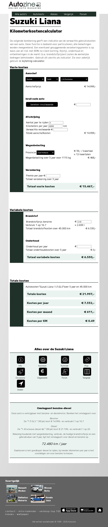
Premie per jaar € (43, 175)
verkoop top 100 (50, 511)
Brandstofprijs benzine (39, 221)
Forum (83, 14)
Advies (54, 14)
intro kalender (28, 511)
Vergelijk (68, 14)
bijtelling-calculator (33, 60)
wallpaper (23, 514)
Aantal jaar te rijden (44, 122)
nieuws (9, 514)
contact (10, 511)
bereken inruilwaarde (42, 104)
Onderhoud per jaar (37, 246)
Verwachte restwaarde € (47, 129)
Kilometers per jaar (44, 126)
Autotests (38, 14)
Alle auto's (21, 14)
